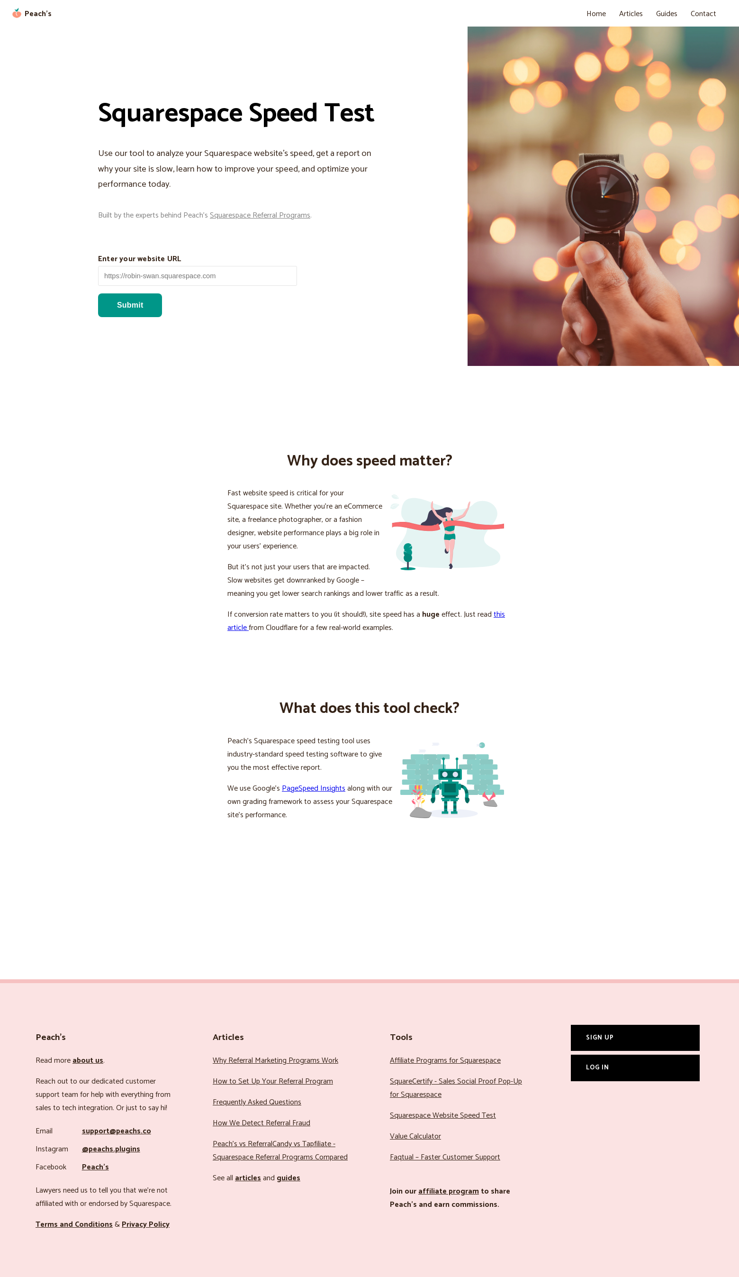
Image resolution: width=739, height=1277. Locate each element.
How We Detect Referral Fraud (261, 1123)
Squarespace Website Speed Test (443, 1115)
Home (596, 14)
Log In (597, 1067)
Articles (631, 14)
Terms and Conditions (74, 1224)
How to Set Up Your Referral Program (273, 1081)
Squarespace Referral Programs (260, 215)
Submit (130, 305)
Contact (703, 14)
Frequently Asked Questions (257, 1102)
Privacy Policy (146, 1224)
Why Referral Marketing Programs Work (275, 1060)
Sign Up (600, 1037)
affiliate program (448, 1191)
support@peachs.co (116, 1131)
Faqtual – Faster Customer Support (445, 1157)
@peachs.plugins (111, 1149)
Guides (666, 14)
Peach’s (95, 1167)
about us (87, 1060)
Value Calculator (415, 1136)
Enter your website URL (139, 259)
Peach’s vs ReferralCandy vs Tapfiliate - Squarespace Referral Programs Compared (280, 1151)
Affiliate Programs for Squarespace (445, 1060)
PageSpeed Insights (313, 788)
